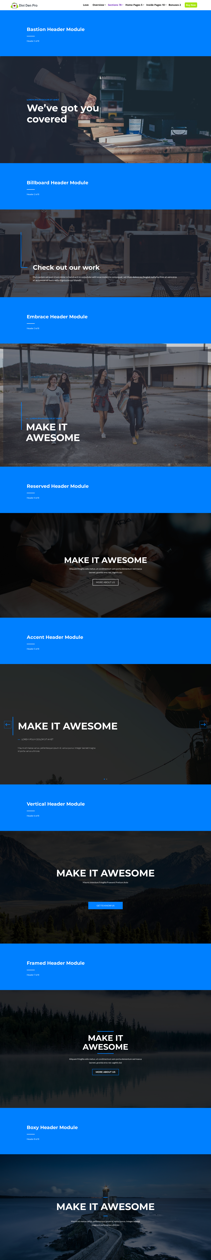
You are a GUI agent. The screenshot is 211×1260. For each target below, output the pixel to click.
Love (86, 4)
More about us (105, 582)
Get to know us (105, 905)
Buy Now (191, 5)
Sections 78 (115, 4)
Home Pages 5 (133, 4)
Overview (98, 4)
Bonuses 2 (175, 4)
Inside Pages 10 (155, 4)
